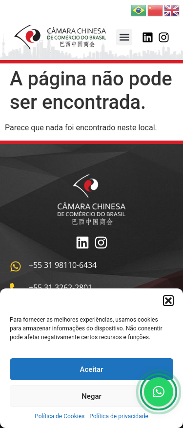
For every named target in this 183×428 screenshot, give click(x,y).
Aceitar (91, 369)
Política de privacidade (118, 416)
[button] (168, 301)
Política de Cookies (59, 416)
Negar (91, 396)
